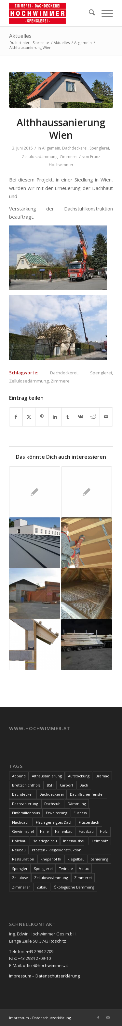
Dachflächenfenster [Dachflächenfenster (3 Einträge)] (87, 794)
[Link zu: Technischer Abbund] (86, 491)
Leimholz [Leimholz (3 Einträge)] (100, 840)
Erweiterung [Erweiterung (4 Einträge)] (56, 812)
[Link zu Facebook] (98, 1017)
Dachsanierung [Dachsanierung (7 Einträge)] (25, 803)
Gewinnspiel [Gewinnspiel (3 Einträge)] (23, 831)
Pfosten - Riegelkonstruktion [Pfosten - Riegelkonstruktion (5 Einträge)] (56, 849)
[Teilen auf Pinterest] (41, 417)
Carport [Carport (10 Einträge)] (66, 785)
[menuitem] (88, 13)
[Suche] (88, 13)
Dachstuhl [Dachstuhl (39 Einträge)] (52, 803)
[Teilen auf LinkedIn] (54, 417)
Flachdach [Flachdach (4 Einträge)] (21, 822)
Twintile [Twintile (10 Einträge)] (66, 868)
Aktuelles (20, 35)
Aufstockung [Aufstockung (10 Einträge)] (78, 775)
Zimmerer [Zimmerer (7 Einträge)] (21, 887)
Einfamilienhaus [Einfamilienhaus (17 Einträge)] (26, 812)
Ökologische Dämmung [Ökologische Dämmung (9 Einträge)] (74, 887)
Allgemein (51, 148)
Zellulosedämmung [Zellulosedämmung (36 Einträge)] (51, 877)
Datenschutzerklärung (57, 976)
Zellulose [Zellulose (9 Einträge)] (20, 877)
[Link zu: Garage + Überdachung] (34, 593)
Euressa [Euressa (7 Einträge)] (80, 812)
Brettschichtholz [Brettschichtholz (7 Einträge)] (26, 785)
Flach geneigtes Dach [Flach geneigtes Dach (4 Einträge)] (54, 822)
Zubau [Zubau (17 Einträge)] (41, 887)
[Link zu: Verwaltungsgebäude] (34, 542)
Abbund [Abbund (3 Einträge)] (19, 775)
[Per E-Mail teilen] (106, 417)
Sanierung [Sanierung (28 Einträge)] (99, 859)
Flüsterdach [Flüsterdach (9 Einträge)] (89, 822)
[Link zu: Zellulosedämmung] (86, 593)
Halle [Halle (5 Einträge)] (44, 831)
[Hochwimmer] (50, 13)
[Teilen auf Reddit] (93, 417)
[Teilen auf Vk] (80, 417)
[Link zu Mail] (108, 1017)
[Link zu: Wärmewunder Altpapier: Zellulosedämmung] (34, 644)
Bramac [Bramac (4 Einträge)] (102, 775)
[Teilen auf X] (29, 417)
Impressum (20, 976)
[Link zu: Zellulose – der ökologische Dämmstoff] (86, 542)
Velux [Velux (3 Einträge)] (84, 868)
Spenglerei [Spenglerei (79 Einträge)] (43, 868)
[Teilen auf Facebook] (15, 417)
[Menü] (104, 13)
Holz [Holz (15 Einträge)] (104, 831)
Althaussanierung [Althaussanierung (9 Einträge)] (47, 775)
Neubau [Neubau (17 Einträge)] (19, 849)
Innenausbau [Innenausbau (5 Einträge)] (74, 840)
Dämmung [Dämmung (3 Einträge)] (77, 803)
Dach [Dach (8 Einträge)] (83, 785)
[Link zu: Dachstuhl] (86, 644)
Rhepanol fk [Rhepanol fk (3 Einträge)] (50, 859)
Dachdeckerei (75, 148)
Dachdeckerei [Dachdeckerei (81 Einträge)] (51, 794)
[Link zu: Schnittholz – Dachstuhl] (34, 491)
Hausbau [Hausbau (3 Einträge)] (86, 831)
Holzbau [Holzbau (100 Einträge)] (19, 840)
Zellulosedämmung (40, 156)
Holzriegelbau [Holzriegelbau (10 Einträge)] (45, 840)
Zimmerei (68, 156)
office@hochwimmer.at (45, 965)
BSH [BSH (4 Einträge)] (50, 785)
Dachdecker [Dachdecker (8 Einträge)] (22, 794)
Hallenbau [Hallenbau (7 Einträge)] (64, 831)
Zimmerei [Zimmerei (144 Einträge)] (83, 877)
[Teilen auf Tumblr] (67, 417)
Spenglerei (99, 148)
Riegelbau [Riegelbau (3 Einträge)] (76, 859)
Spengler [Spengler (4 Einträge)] (20, 868)
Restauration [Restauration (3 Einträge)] (23, 859)
